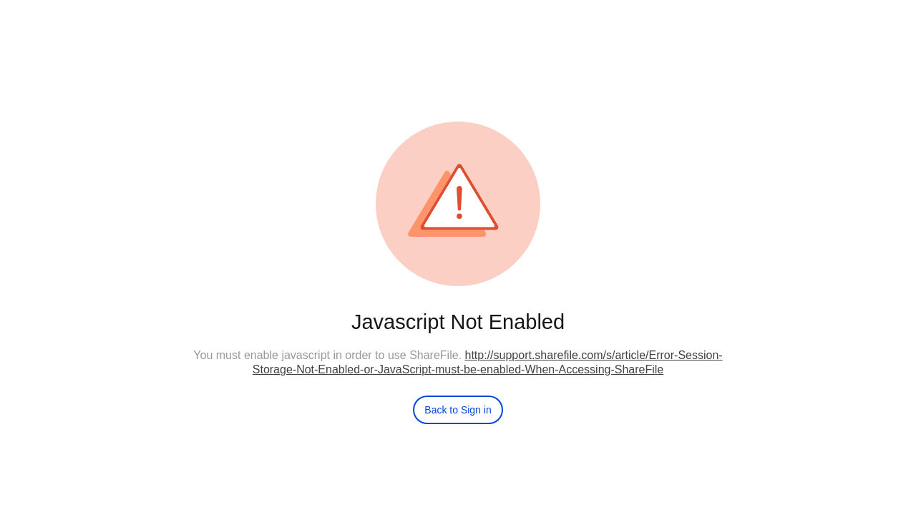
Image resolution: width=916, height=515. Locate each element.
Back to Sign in (457, 410)
